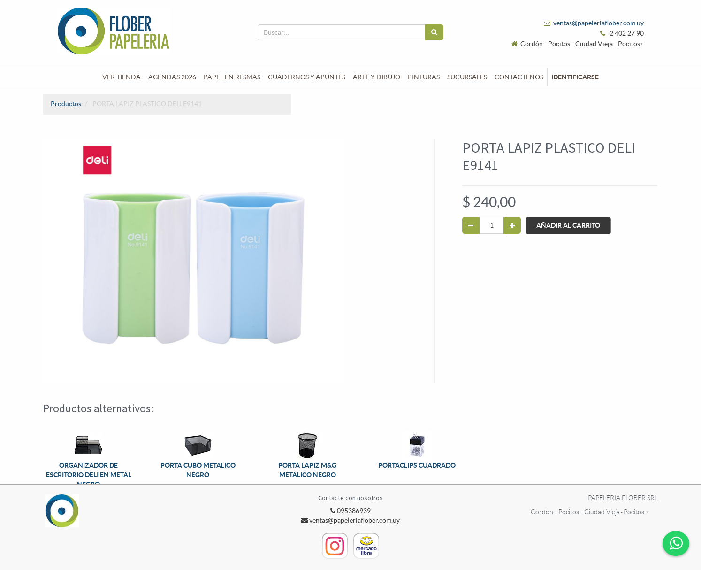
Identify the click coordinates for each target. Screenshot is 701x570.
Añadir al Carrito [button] (568, 225)
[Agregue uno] (512, 225)
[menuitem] (122, 77)
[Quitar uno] (471, 225)
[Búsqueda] (434, 32)
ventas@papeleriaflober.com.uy (598, 23)
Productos (66, 104)
